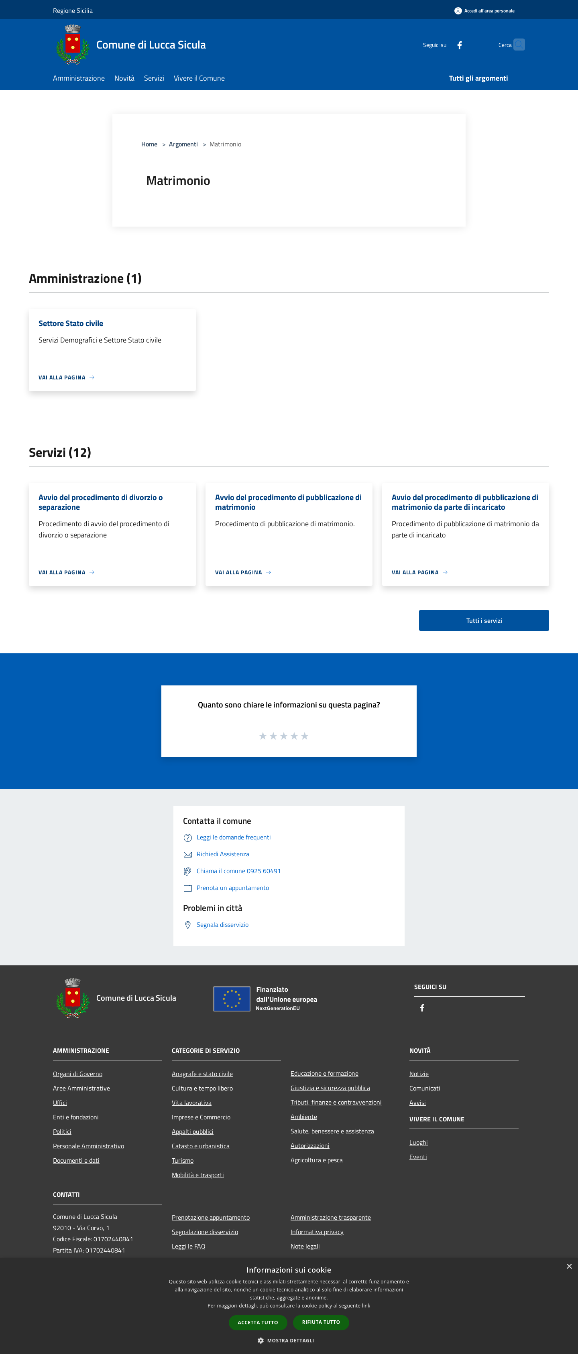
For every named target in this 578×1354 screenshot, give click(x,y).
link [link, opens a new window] (366, 1305)
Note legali (305, 1246)
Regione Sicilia (73, 10)
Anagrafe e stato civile (202, 1073)
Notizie (419, 1073)
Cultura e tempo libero (202, 1088)
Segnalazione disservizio (205, 1231)
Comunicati (424, 1088)
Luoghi (418, 1142)
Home (149, 144)
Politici (62, 1131)
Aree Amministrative (81, 1088)
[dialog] (289, 1306)
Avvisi (417, 1102)
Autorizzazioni (310, 1145)
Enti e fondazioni (76, 1117)
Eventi (418, 1156)
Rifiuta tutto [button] (321, 1322)
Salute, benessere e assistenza (332, 1131)
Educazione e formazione (324, 1073)
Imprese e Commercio (201, 1117)
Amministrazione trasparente (331, 1217)
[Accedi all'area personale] (484, 10)
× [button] (569, 1267)
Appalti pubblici (193, 1131)
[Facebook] (444, 44)
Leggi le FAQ (189, 1246)
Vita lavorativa (192, 1102)
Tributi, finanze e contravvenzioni (336, 1102)
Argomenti (183, 144)
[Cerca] (515, 44)
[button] (289, 1340)
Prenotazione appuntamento (211, 1217)
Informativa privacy (317, 1231)
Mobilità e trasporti (198, 1175)
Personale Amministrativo (88, 1146)
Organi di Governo (77, 1073)
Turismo (182, 1160)
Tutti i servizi (484, 620)
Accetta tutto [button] (258, 1322)
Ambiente (304, 1116)
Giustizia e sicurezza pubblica (330, 1088)
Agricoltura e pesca (317, 1160)
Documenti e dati (76, 1160)
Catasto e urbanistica (201, 1146)
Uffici (60, 1102)
